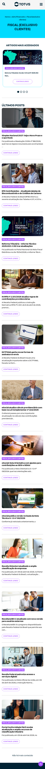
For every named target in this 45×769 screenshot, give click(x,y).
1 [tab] (18, 92)
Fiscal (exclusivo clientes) (15, 68)
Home (7, 17)
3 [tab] (24, 92)
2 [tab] (21, 92)
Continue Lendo (22, 81)
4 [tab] (27, 92)
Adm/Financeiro (18, 17)
